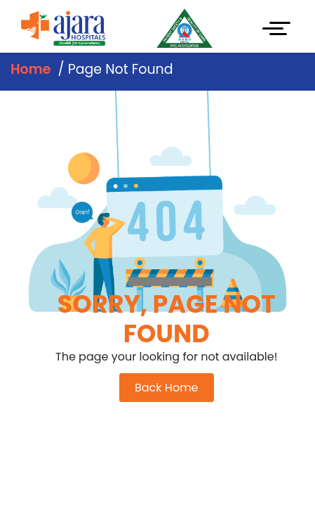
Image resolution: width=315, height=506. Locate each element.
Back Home (167, 387)
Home (31, 69)
